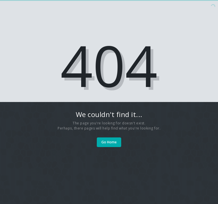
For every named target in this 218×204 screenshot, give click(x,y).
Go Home (109, 142)
